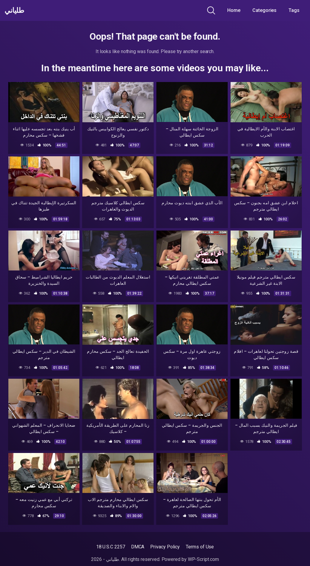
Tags (294, 10)
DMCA (138, 547)
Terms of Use (200, 547)
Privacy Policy (165, 547)
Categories (264, 10)
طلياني (15, 10)
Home (233, 10)
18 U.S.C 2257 (110, 547)
